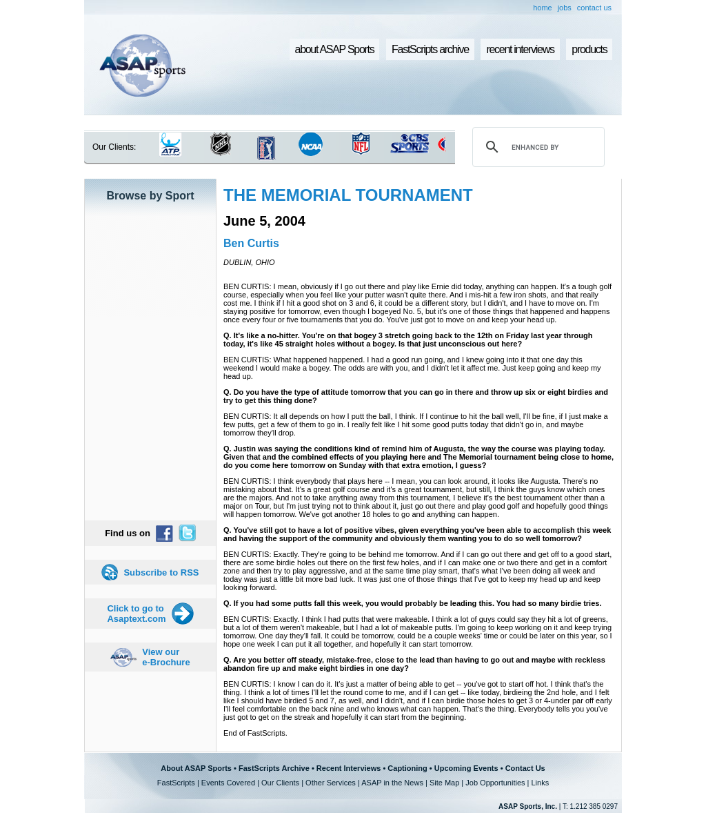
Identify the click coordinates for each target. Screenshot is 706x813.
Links (540, 782)
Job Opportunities (495, 782)
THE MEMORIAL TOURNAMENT (348, 195)
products (589, 49)
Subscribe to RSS (161, 572)
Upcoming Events (466, 768)
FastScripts (176, 782)
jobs (565, 7)
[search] (536, 147)
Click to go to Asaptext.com (136, 613)
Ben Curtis (251, 243)
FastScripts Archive (274, 768)
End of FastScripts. (255, 733)
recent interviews (520, 49)
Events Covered (228, 782)
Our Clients (280, 782)
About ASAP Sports (196, 768)
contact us (594, 7)
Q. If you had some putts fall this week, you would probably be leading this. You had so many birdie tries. (412, 603)
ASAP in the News (392, 782)
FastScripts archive (430, 49)
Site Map (444, 782)
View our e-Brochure (166, 657)
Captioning (407, 768)
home (542, 7)
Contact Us (525, 768)
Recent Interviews (348, 768)
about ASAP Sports (334, 49)
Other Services (330, 782)
